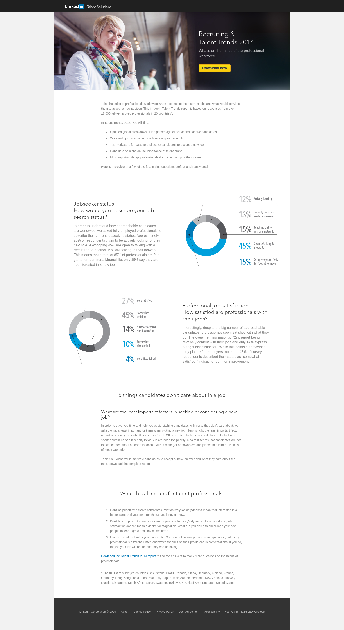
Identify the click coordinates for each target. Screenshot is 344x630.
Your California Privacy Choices (245, 611)
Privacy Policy (165, 611)
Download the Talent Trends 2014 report (128, 556)
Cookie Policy (142, 611)
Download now (214, 68)
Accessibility (212, 611)
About (124, 611)
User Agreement (189, 611)
